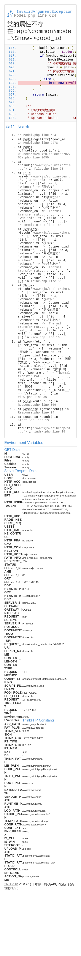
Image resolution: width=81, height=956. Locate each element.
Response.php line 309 (37, 405)
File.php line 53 (48, 169)
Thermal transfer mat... (40, 212)
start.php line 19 (33, 420)
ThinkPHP (11, 884)
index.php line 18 (49, 431)
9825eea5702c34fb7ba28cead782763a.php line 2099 (44, 155)
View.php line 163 (46, 337)
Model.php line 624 (35, 15)
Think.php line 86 (46, 281)
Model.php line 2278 (40, 143)
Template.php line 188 (42, 225)
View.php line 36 (32, 397)
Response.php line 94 (36, 412)
